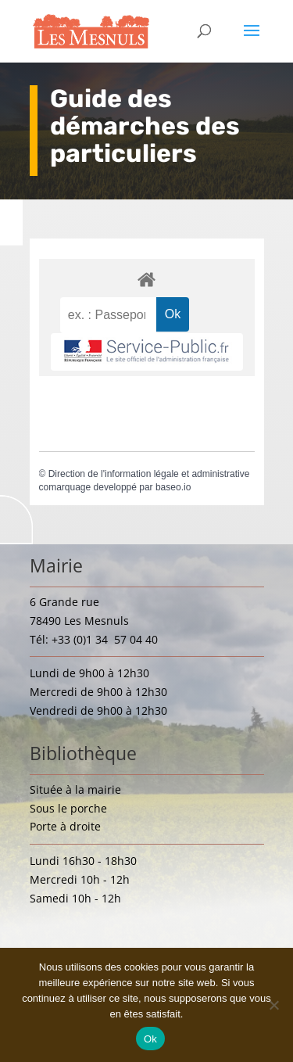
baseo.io (173, 487)
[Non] (273, 1005)
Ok (150, 1039)
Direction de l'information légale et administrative (149, 473)
